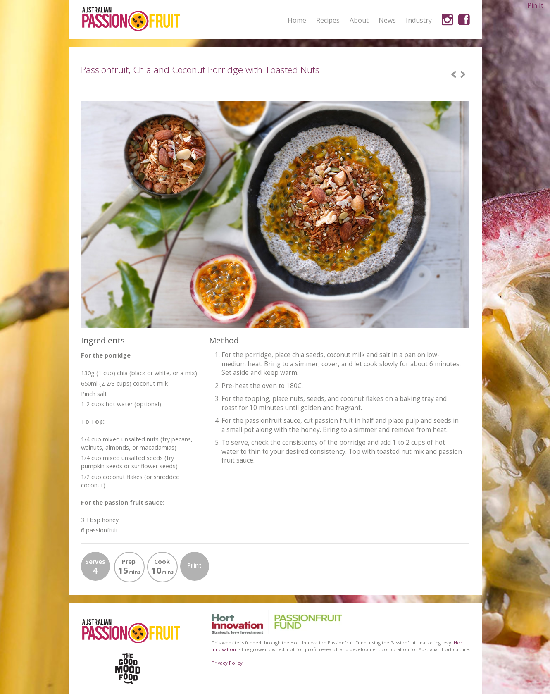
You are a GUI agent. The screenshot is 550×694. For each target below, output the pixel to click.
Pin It (535, 5)
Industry (419, 20)
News (387, 20)
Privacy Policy (227, 663)
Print (194, 565)
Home (297, 20)
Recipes (328, 20)
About (359, 20)
